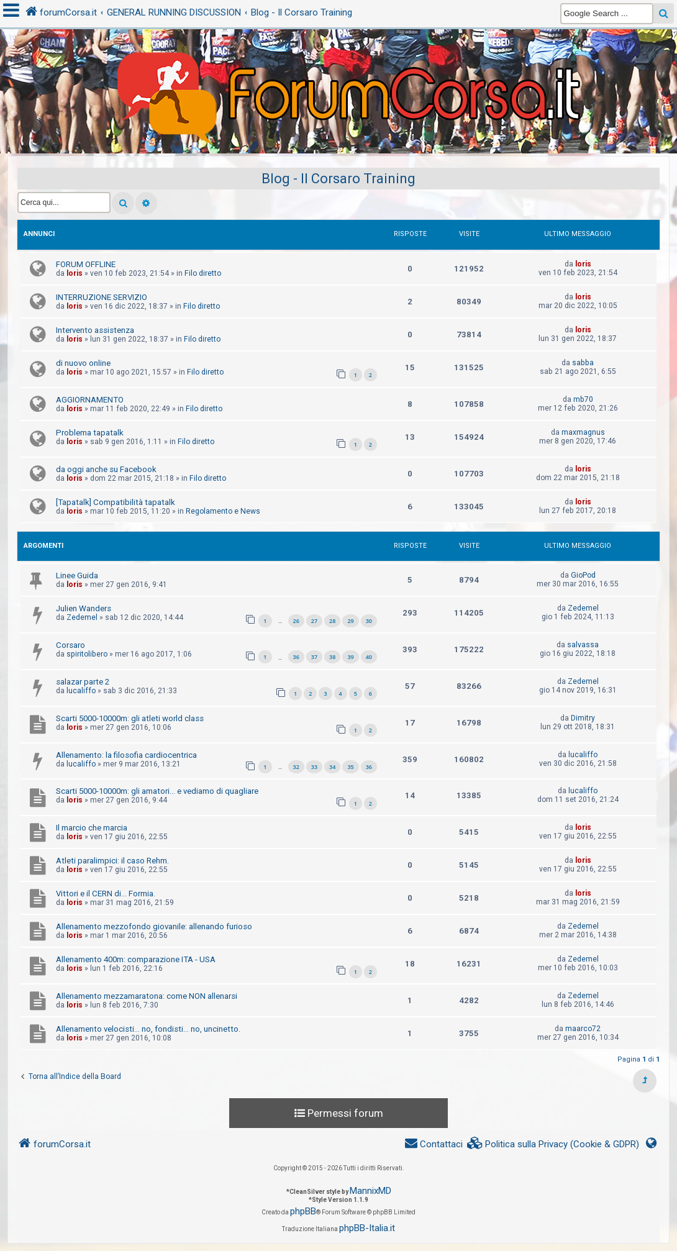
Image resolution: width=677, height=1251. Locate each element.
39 (350, 657)
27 (314, 621)
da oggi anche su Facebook (106, 469)
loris (74, 273)
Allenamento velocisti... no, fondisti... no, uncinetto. (148, 1029)
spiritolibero (86, 654)
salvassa (583, 644)
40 (369, 657)
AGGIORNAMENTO (90, 399)
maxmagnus (583, 432)
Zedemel (82, 617)
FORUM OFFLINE (86, 264)
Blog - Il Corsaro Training (338, 178)
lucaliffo (81, 690)
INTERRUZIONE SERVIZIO (101, 297)
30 (369, 621)
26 (296, 621)
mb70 (583, 399)
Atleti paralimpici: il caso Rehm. (112, 860)
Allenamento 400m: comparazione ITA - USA (136, 959)
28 (332, 621)
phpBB (303, 1211)
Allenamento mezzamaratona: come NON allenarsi (146, 996)
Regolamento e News (223, 511)
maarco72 (583, 1028)
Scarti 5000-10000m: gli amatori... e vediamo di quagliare (157, 791)
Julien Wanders (83, 608)
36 (296, 657)
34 (332, 767)
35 (350, 767)
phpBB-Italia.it (367, 1228)
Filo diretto (202, 273)
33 (314, 767)
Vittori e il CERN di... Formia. (105, 893)
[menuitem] (553, 1144)
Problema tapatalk (90, 432)
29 (350, 621)
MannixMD (370, 1190)
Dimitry (583, 718)
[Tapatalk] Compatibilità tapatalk (115, 502)
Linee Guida (77, 575)
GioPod (583, 575)
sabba (583, 362)
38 (332, 657)
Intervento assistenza (95, 330)
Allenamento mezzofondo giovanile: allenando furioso (154, 926)
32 (296, 767)
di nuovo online (83, 363)
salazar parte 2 (82, 681)
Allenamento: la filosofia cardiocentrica (126, 755)
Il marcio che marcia (91, 827)
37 (314, 657)
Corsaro (70, 645)
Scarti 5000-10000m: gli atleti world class (130, 718)
